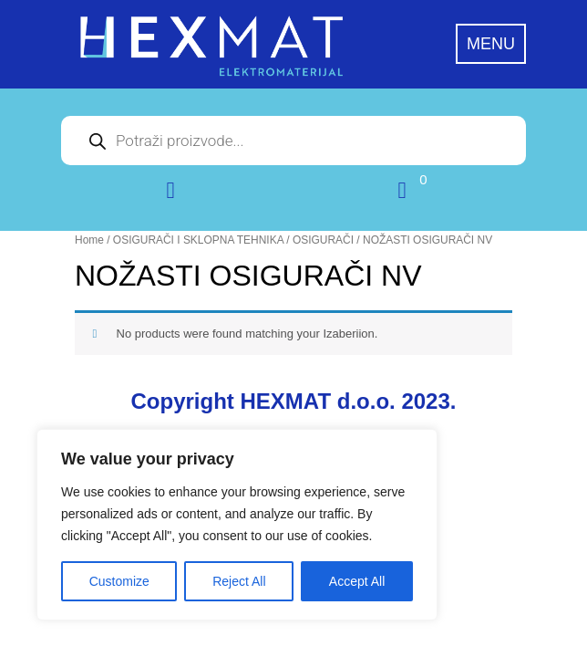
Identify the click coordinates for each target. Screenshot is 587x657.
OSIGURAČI (323, 240)
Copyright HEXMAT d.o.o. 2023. (294, 401)
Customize (119, 581)
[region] (237, 524)
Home (89, 240)
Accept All (357, 581)
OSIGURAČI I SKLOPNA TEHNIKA (198, 240)
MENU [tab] (491, 44)
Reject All (238, 581)
